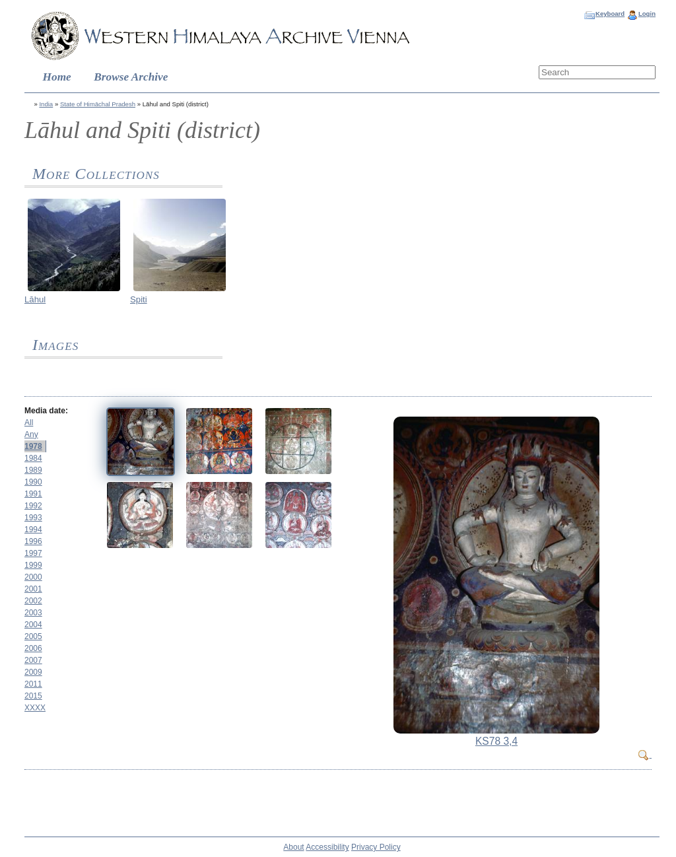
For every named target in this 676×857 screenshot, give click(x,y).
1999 (33, 565)
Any (31, 434)
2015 (33, 696)
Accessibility (327, 847)
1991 (33, 493)
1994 (33, 529)
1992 (33, 505)
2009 (33, 672)
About (293, 847)
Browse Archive (131, 77)
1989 (33, 470)
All (28, 422)
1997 (33, 553)
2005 (33, 636)
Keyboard (610, 13)
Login (647, 13)
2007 (33, 660)
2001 (33, 589)
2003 (33, 612)
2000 (33, 577)
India (46, 104)
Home (57, 77)
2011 (33, 684)
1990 (33, 482)
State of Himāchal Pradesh (97, 104)
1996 (33, 541)
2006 (33, 648)
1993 (33, 517)
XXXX (35, 707)
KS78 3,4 (496, 741)
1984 (33, 458)
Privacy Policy (376, 847)
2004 (33, 624)
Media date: (46, 410)
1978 (33, 446)
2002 (33, 600)
